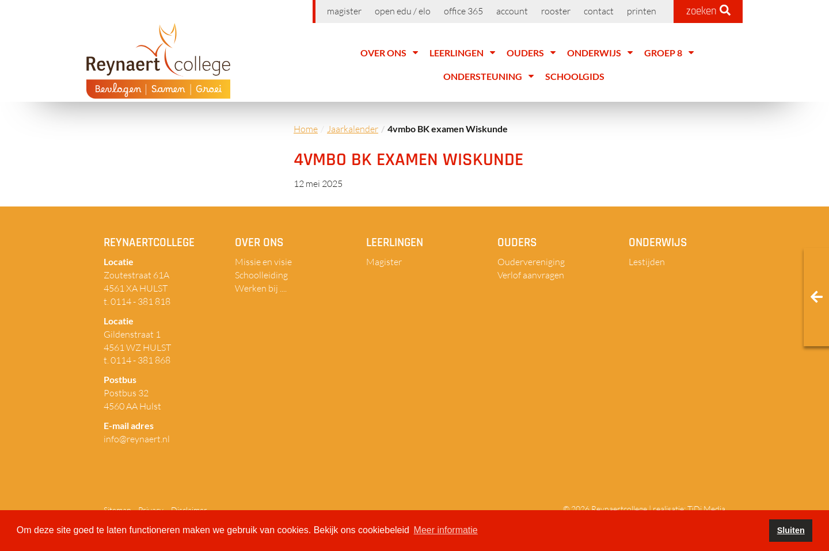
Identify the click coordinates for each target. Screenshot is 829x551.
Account (512, 11)
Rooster (556, 11)
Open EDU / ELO (403, 11)
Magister (344, 11)
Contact (599, 11)
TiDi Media (706, 509)
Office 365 (463, 11)
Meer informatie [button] (446, 530)
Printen (641, 11)
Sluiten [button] (791, 530)
